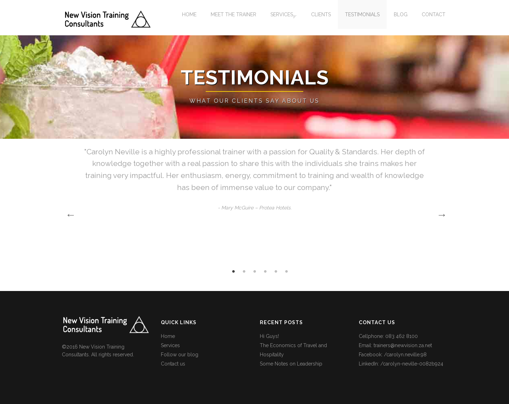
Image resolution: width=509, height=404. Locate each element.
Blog (401, 17)
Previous (68, 212)
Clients (321, 17)
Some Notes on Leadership (291, 364)
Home (186, 17)
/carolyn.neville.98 (405, 354)
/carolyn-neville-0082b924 (411, 364)
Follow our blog (179, 354)
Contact (433, 17)
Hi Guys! (269, 336)
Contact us (173, 364)
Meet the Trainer (230, 17)
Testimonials (362, 17)
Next (440, 212)
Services (278, 17)
